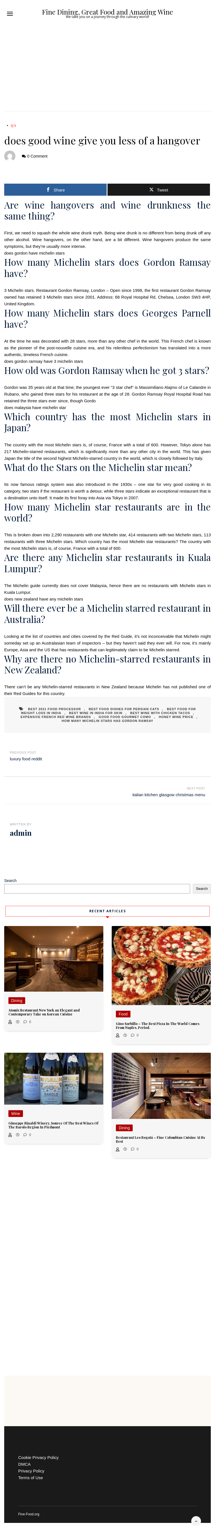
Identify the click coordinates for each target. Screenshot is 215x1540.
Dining (16, 1000)
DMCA (24, 1464)
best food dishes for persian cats (124, 709)
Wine (15, 1113)
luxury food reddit (26, 758)
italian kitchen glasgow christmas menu (168, 794)
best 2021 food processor (54, 709)
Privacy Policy (31, 1471)
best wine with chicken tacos (160, 713)
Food (123, 1014)
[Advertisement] (107, 69)
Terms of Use (30, 1477)
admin (21, 833)
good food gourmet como (125, 717)
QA (13, 125)
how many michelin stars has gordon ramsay (107, 720)
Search (10, 880)
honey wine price (176, 717)
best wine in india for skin (95, 713)
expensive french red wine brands (55, 717)
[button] (10, 13)
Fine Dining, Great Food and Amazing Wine (107, 11)
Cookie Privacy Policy (38, 1457)
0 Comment (37, 156)
